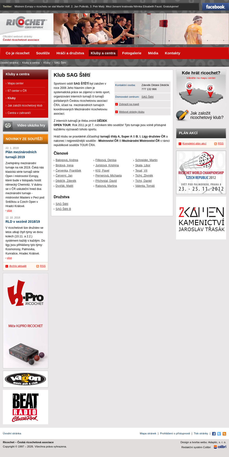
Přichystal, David (106, 181)
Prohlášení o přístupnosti (175, 433)
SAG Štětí (147, 96)
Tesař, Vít (141, 170)
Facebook (215, 6)
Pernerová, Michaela (108, 175)
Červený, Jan (64, 175)
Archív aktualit (17, 265)
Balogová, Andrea (67, 160)
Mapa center (16, 83)
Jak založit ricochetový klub (25, 105)
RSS (43, 265)
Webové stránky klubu (131, 111)
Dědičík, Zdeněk (66, 181)
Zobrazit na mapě (129, 104)
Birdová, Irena (64, 165)
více (9, 210)
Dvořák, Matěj (64, 186)
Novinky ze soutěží (24, 139)
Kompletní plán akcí (194, 143)
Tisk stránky (201, 433)
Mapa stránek (148, 433)
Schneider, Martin (146, 160)
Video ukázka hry (31, 125)
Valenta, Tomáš (145, 186)
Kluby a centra (31, 62)
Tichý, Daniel (143, 181)
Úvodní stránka (9, 62)
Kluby (46, 62)
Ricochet (26, 22)
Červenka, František (68, 170)
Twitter (7, 6)
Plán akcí (188, 133)
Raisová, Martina (106, 186)
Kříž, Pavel (102, 170)
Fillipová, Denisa (105, 160)
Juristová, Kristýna (107, 165)
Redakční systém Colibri (196, 447)
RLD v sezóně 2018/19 (22, 221)
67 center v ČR (17, 90)
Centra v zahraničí (19, 113)
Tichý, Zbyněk (144, 175)
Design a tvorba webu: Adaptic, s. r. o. (203, 442)
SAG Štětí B (63, 209)
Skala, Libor (142, 165)
